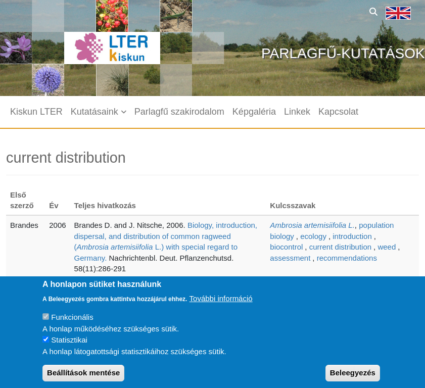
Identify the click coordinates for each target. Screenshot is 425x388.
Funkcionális (72, 326)
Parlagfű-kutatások (343, 53)
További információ (221, 307)
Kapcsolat (338, 112)
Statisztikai (69, 349)
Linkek (297, 112)
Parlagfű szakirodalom (179, 112)
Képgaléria (254, 112)
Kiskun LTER (36, 112)
